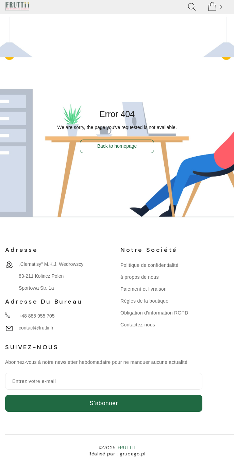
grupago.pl (133, 454)
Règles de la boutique (144, 301)
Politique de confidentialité (149, 265)
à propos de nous (139, 277)
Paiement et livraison (143, 289)
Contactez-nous (137, 324)
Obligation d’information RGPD (154, 313)
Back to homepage (117, 146)
